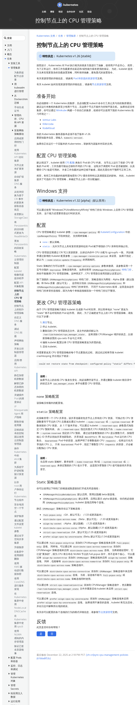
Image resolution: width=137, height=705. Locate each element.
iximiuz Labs (49, 119)
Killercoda (48, 124)
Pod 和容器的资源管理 (85, 78)
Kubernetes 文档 (46, 35)
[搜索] (14, 38)
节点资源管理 (99, 84)
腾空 (45, 322)
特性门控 (126, 269)
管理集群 (71, 35)
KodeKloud (49, 128)
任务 (60, 35)
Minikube (61, 110)
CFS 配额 (70, 162)
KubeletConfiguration (113, 232)
